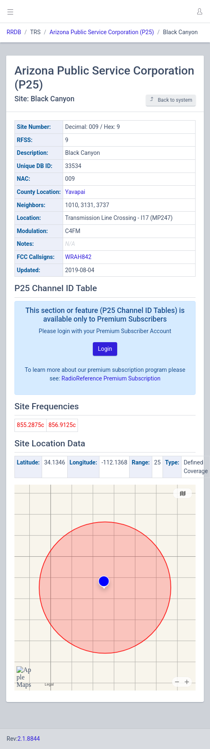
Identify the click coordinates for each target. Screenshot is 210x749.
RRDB (14, 32)
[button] (199, 11)
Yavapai (75, 192)
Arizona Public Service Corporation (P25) (102, 32)
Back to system (170, 100)
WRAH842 (78, 257)
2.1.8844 (28, 738)
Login (105, 348)
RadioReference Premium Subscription (110, 378)
